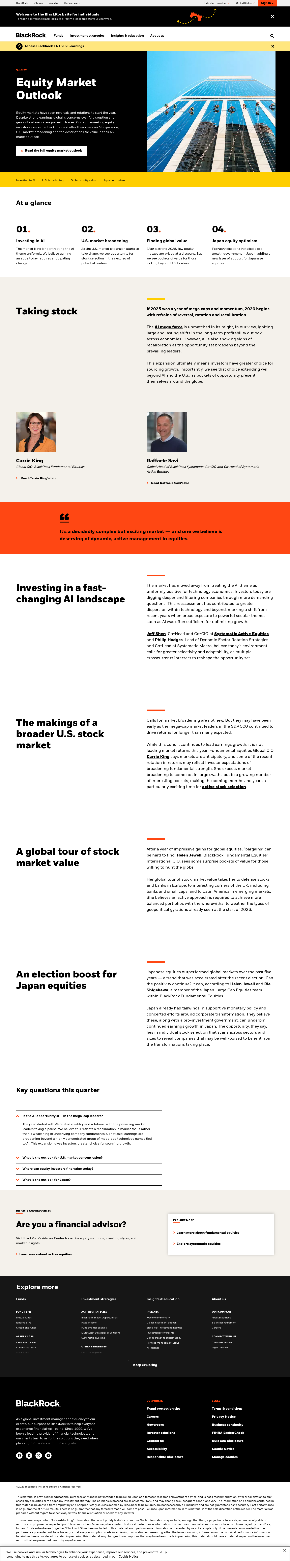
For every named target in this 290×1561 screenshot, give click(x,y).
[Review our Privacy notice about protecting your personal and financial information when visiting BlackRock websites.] (243, 1416)
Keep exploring (145, 1365)
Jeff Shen (156, 634)
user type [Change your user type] (105, 19)
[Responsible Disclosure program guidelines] (178, 1457)
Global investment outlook (161, 1323)
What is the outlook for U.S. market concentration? (63, 1157)
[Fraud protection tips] (178, 1408)
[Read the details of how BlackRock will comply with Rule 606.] (243, 1441)
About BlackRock (221, 1318)
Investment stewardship (160, 1333)
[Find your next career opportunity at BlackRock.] (178, 1416)
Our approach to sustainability (164, 1338)
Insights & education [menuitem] (127, 35)
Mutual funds (24, 1318)
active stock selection (224, 787)
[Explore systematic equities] (197, 1240)
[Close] (284, 1552)
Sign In (267, 3)
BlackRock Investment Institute (164, 1328)
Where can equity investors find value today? (58, 1168)
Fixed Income (89, 1323)
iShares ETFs (23, 1323)
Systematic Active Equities (241, 634)
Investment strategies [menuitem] (87, 35)
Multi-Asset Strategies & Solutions (100, 1333)
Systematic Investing (93, 1338)
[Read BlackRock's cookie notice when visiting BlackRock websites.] (243, 1449)
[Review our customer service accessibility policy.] (178, 1449)
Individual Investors (217, 3)
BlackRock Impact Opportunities (99, 1318)
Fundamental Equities (94, 1328)
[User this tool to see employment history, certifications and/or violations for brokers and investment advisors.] (243, 1433)
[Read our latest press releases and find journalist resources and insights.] (178, 1425)
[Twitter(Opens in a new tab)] (38, 1455)
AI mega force (169, 327)
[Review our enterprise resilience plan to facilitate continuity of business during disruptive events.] (243, 1425)
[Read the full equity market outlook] (51, 151)
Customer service (222, 1342)
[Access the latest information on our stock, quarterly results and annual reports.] (178, 1433)
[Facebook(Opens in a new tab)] (19, 1455)
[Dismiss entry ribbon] (272, 16)
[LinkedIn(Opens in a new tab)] (29, 1455)
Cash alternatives (26, 1342)
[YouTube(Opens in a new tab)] (48, 1455)
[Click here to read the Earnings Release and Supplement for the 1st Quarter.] (53, 46)
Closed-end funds (26, 1328)
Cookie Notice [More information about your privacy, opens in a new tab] (128, 1558)
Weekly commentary (158, 1318)
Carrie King (158, 757)
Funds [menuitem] (58, 35)
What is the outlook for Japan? (46, 1180)
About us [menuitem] (157, 35)
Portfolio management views (163, 1343)
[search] (271, 35)
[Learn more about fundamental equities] (206, 1229)
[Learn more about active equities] (44, 1251)
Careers (216, 1328)
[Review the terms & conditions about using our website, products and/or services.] (243, 1408)
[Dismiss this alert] (272, 46)
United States (245, 3)
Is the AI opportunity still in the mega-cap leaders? (63, 1116)
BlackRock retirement (224, 1323)
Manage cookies (225, 1457)
